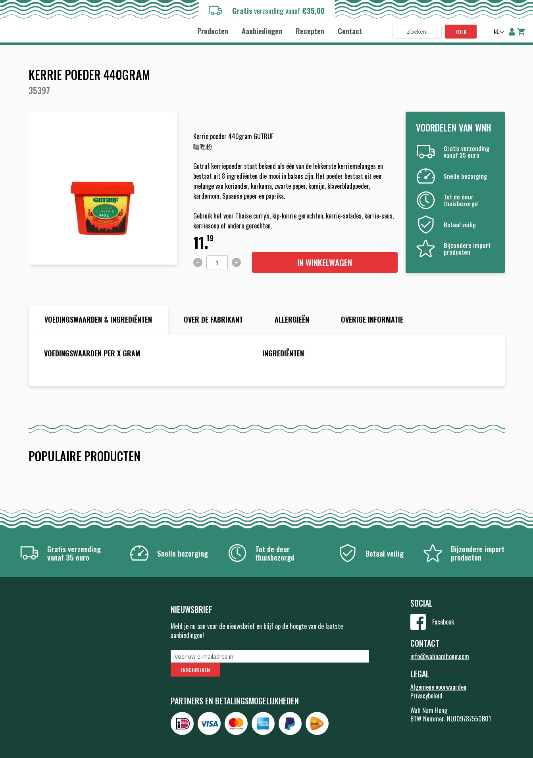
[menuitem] (212, 31)
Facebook (443, 622)
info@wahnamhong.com (439, 656)
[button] (498, 32)
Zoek (460, 31)
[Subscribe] (195, 670)
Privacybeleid (426, 695)
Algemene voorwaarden (438, 687)
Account (512, 32)
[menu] (280, 31)
